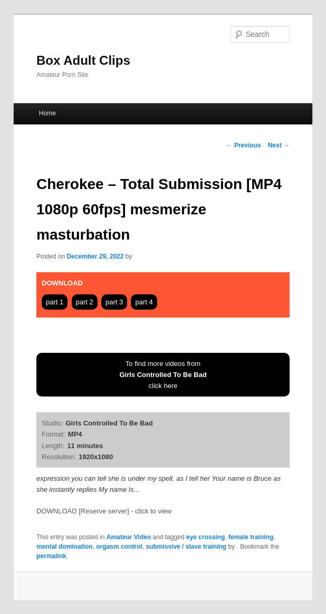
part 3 (114, 302)
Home (47, 113)
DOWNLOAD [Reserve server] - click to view (103, 511)
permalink (51, 556)
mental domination (64, 546)
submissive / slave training (186, 546)
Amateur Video (129, 537)
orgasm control (119, 546)
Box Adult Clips (83, 60)
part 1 (54, 302)
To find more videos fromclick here (162, 375)
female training (250, 537)
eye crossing (205, 537)
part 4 (143, 302)
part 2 (84, 302)
